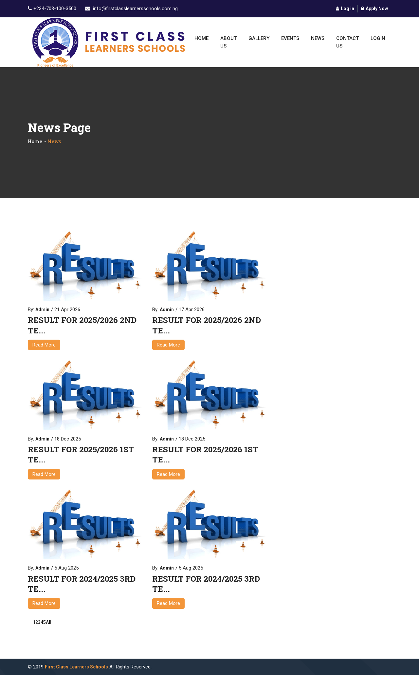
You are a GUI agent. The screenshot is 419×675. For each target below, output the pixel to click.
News (317, 38)
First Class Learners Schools (76, 666)
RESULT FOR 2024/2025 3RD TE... (82, 584)
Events (290, 38)
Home (201, 38)
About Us (228, 42)
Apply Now (374, 8)
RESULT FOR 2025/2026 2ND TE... (82, 325)
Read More (44, 345)
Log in (345, 8)
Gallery (258, 38)
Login (378, 38)
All (48, 622)
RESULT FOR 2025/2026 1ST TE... (81, 454)
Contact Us (347, 42)
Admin (42, 309)
